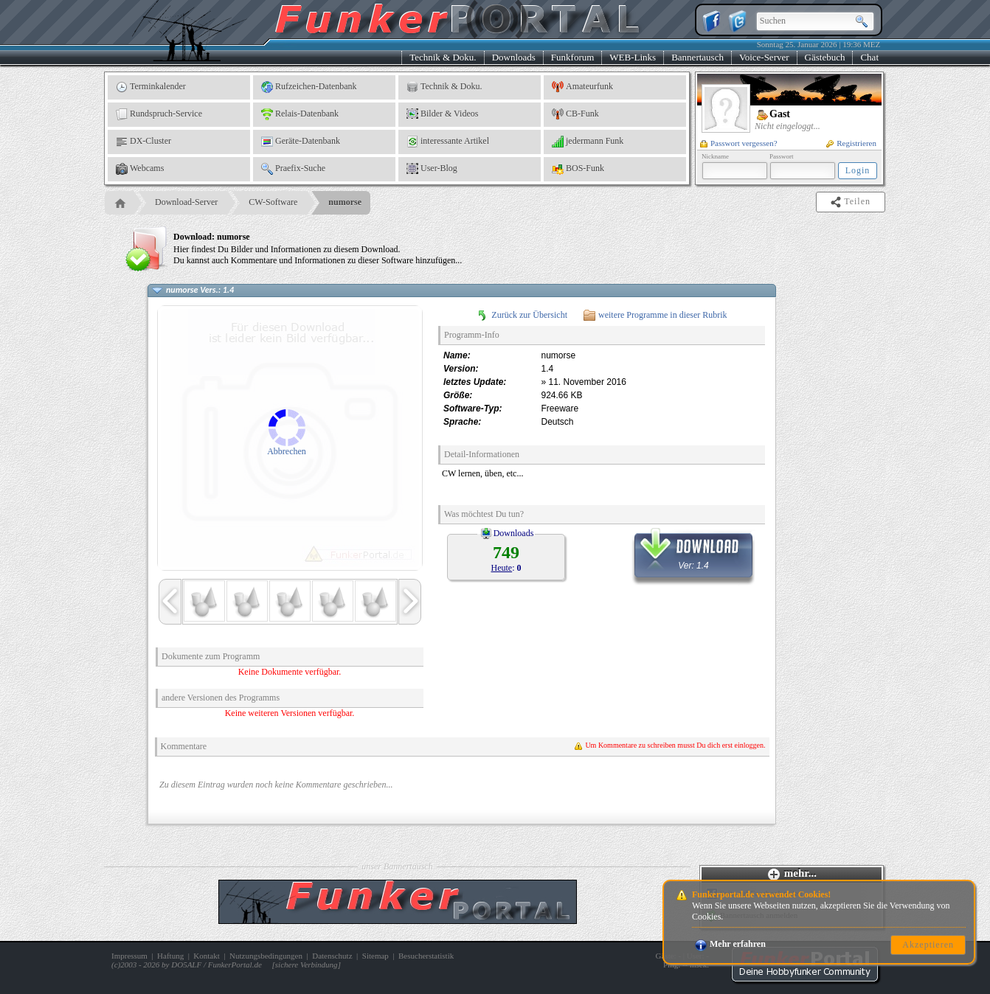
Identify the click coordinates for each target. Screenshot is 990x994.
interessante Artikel (447, 141)
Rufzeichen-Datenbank (309, 87)
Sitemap (375, 955)
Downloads (514, 57)
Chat (869, 57)
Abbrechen (286, 451)
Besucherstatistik (426, 955)
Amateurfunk (582, 87)
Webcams (140, 169)
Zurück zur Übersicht (522, 315)
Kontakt (206, 955)
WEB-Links (632, 57)
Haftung (170, 955)
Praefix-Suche (293, 169)
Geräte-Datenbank (300, 141)
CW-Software (273, 202)
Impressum (129, 955)
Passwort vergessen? (739, 143)
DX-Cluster (143, 141)
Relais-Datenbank (300, 114)
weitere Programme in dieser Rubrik (655, 315)
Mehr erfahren (730, 944)
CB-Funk (575, 114)
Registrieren (851, 143)
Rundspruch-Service (159, 114)
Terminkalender (151, 87)
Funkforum (573, 57)
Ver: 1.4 (693, 550)
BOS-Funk (578, 169)
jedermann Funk (587, 141)
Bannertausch (697, 57)
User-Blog (431, 169)
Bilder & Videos (442, 114)
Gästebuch (825, 57)
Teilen (851, 202)
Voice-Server (764, 57)
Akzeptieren (928, 944)
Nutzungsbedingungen (265, 955)
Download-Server (186, 202)
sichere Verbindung (306, 964)
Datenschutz (332, 955)
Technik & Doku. (442, 57)
